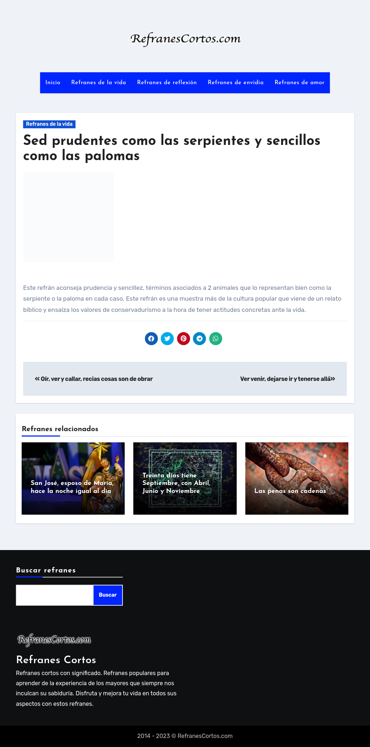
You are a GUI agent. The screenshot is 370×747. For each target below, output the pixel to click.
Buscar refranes (46, 570)
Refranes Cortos (56, 660)
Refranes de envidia (236, 83)
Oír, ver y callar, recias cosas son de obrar (94, 378)
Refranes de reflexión (167, 83)
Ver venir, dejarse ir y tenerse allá (287, 378)
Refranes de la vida (98, 83)
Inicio (53, 83)
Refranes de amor (300, 83)
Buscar (108, 595)
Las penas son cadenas (290, 491)
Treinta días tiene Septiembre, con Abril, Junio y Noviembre (176, 483)
